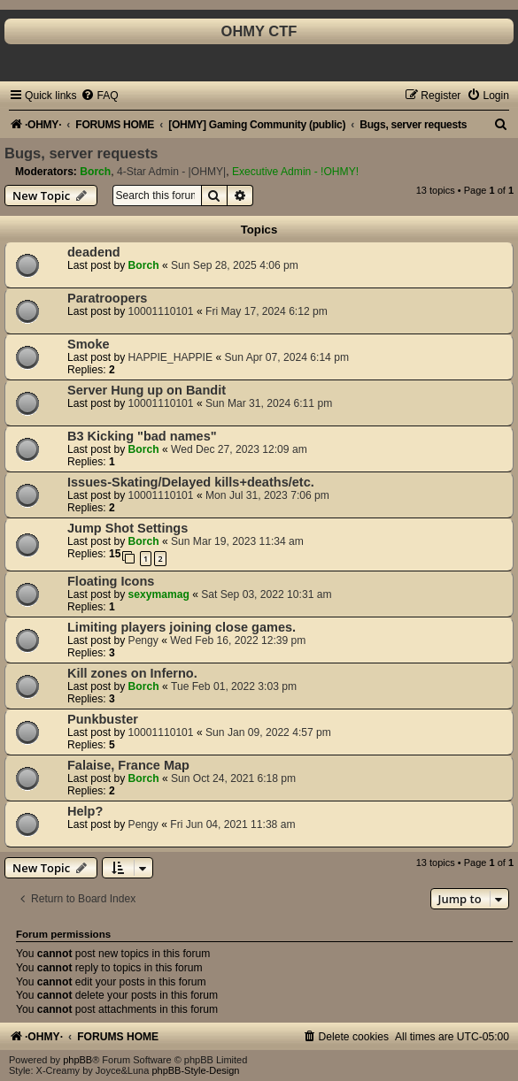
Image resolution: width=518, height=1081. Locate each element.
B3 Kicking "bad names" (142, 436)
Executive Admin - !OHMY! (295, 171)
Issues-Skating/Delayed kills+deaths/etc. (190, 482)
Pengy (143, 640)
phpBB (77, 1059)
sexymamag (158, 594)
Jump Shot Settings (127, 528)
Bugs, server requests (81, 153)
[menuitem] (99, 95)
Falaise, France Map (128, 765)
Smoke (88, 344)
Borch (95, 171)
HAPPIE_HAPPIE (170, 357)
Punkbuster (102, 719)
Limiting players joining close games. (181, 627)
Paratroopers (107, 298)
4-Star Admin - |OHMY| (171, 171)
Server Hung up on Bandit (146, 390)
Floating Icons (110, 581)
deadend (93, 252)
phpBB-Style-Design (195, 1070)
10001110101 (161, 311)
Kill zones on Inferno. (132, 673)
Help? (85, 811)
